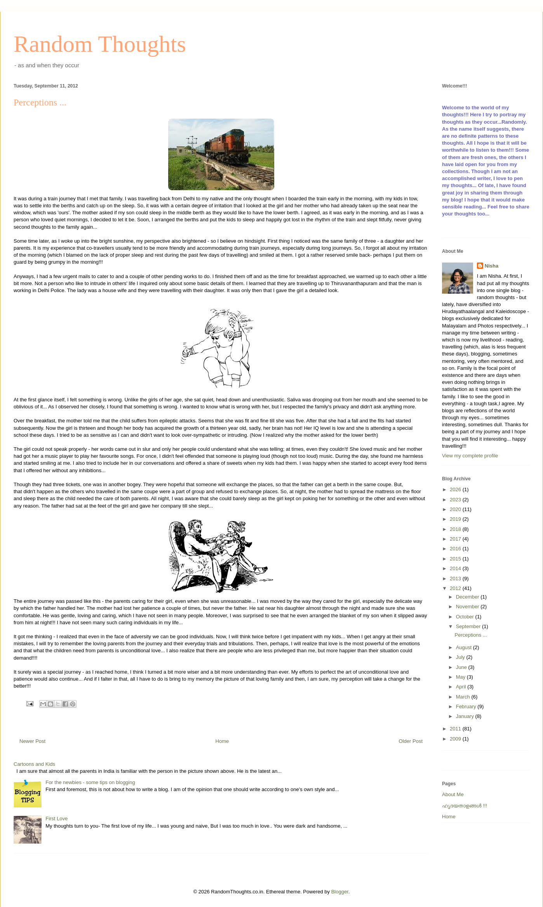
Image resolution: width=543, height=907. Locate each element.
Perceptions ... (470, 635)
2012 (456, 588)
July (461, 657)
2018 (456, 529)
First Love (56, 818)
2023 (456, 500)
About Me (453, 794)
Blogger (339, 892)
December (468, 597)
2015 (456, 559)
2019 (456, 519)
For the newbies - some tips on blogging (90, 782)
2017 (456, 539)
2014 (456, 568)
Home (222, 741)
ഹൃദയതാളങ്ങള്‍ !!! (464, 806)
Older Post (411, 741)
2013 (456, 578)
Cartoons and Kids (34, 764)
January (465, 716)
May (461, 677)
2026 (456, 489)
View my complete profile (470, 456)
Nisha (491, 266)
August (464, 647)
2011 (456, 729)
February (467, 706)
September (469, 626)
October (465, 617)
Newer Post (32, 741)
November (468, 606)
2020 (456, 509)
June (462, 667)
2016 (456, 549)
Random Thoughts (100, 44)
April (462, 687)
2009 (456, 739)
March (464, 697)
